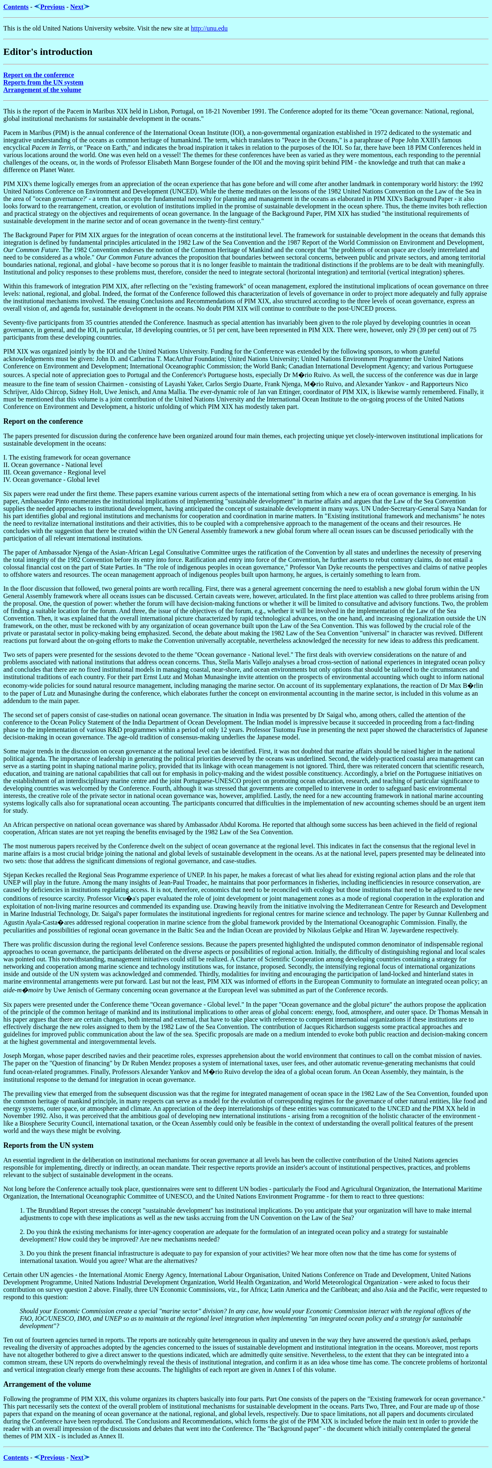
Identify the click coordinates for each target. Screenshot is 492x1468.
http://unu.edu (209, 28)
